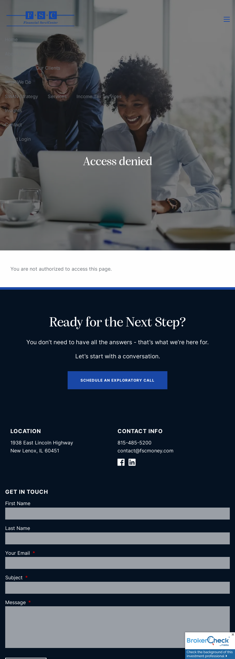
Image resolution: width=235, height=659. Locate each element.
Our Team (15, 68)
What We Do (18, 82)
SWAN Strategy (21, 96)
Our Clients (48, 68)
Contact (13, 125)
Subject (39, 577)
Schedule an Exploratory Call (117, 380)
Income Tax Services (98, 96)
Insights (13, 110)
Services (57, 96)
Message (40, 602)
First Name (17, 503)
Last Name (17, 528)
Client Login (18, 139)
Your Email (42, 553)
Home (11, 39)
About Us (15, 54)
